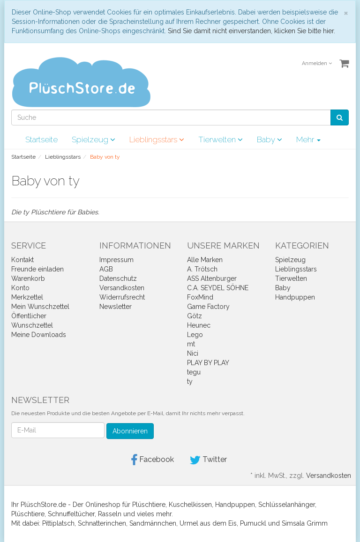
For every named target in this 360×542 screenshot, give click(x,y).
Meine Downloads (38, 334)
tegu (194, 372)
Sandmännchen (152, 523)
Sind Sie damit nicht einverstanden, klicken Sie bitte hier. (251, 31)
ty (190, 381)
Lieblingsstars (156, 139)
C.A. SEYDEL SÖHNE (217, 288)
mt (191, 344)
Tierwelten (220, 139)
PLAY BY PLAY (208, 362)
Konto (20, 288)
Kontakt (22, 260)
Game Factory (208, 306)
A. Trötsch (202, 269)
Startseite (41, 139)
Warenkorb (28, 278)
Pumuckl (253, 523)
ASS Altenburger (212, 278)
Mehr (308, 139)
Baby (269, 139)
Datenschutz (118, 278)
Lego (195, 334)
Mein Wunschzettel (40, 306)
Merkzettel (27, 297)
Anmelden (317, 63)
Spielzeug (93, 139)
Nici (192, 353)
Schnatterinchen (102, 523)
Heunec (198, 325)
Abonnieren (130, 431)
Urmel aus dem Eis (208, 523)
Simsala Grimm (305, 523)
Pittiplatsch (58, 523)
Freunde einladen (37, 269)
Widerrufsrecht (122, 297)
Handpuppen (295, 297)
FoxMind (200, 297)
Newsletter (115, 306)
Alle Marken (205, 260)
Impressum (116, 260)
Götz (194, 316)
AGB (106, 269)
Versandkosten (121, 288)
